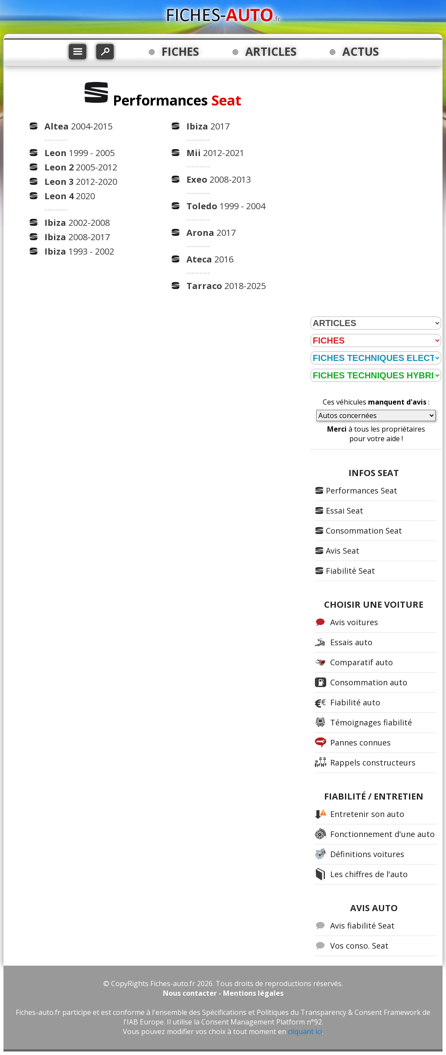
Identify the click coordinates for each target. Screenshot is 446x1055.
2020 (69, 196)
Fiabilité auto (355, 702)
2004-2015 (78, 126)
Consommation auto (368, 682)
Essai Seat (344, 510)
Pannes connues (360, 742)
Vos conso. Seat (359, 945)
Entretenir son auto (367, 814)
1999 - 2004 (225, 206)
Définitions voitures (367, 854)
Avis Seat (342, 550)
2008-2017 (77, 237)
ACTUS (360, 51)
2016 (209, 259)
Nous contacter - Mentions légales (223, 993)
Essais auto (351, 642)
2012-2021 (215, 153)
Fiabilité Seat (350, 570)
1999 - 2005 (79, 153)
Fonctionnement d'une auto (382, 834)
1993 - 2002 (79, 251)
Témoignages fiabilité (371, 722)
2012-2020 (80, 181)
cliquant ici (305, 1031)
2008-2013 (218, 179)
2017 (208, 126)
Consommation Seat (364, 530)
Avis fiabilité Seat (362, 925)
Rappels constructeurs (373, 762)
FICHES (180, 51)
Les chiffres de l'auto (369, 874)
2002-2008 (77, 222)
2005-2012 (80, 167)
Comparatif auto (361, 662)
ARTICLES (271, 51)
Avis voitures (354, 622)
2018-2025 (226, 286)
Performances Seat (361, 490)
